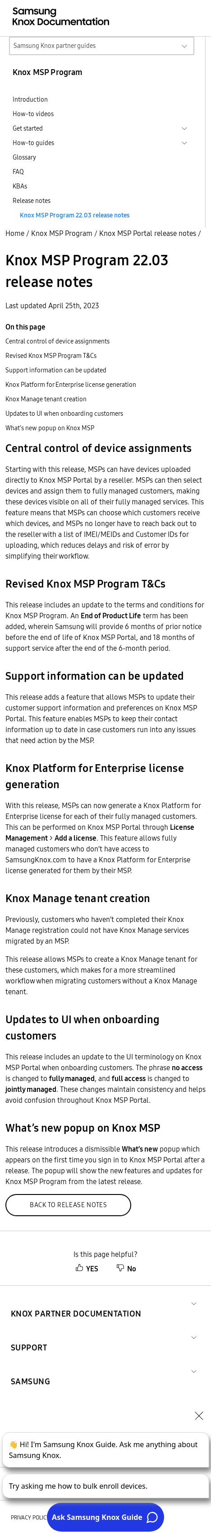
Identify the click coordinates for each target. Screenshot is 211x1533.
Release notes (31, 200)
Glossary (24, 157)
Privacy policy (30, 1517)
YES (86, 1269)
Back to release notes (68, 1204)
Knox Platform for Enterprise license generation (70, 384)
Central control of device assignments (57, 341)
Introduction (30, 99)
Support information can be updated (55, 370)
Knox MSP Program (61, 233)
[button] (76, 1303)
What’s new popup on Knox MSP (49, 428)
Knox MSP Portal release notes (147, 233)
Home (14, 233)
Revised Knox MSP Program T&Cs (50, 355)
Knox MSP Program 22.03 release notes (74, 215)
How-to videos (33, 113)
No (126, 1269)
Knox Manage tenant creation (46, 399)
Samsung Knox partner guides (55, 45)
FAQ (18, 171)
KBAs (20, 186)
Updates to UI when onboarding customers (64, 413)
